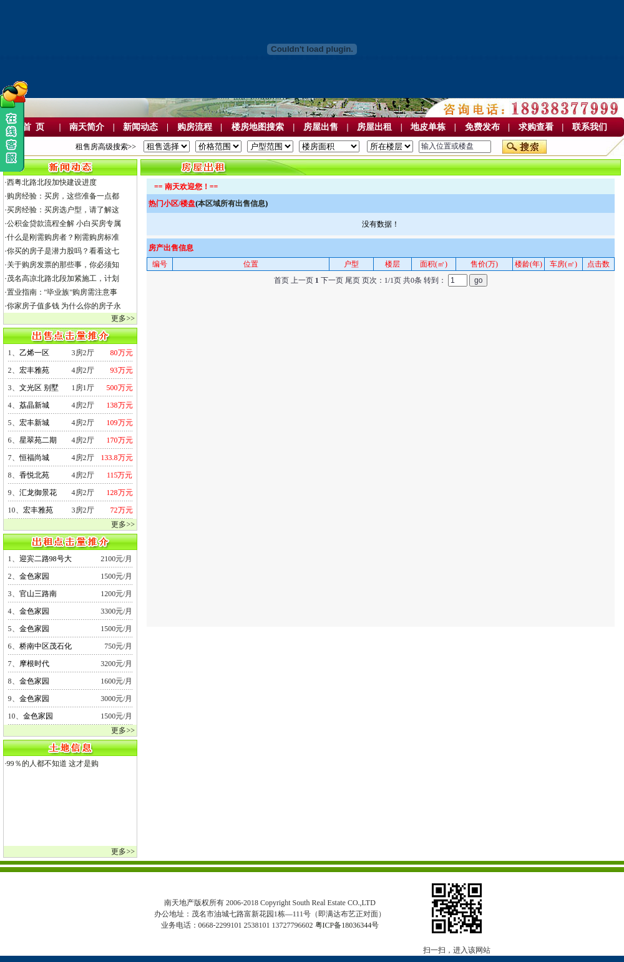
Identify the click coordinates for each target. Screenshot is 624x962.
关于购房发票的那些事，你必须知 (63, 264)
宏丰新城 (34, 422)
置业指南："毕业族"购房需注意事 (62, 292)
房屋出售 (320, 127)
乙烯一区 (34, 352)
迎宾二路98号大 (45, 558)
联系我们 (589, 127)
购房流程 (194, 127)
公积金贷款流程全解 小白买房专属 (64, 223)
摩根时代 (34, 663)
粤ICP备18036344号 (347, 925)
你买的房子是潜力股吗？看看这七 (63, 251)
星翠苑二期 (38, 440)
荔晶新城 (34, 405)
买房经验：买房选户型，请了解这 (63, 209)
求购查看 (536, 127)
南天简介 (86, 127)
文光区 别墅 (39, 387)
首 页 (33, 127)
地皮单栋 (428, 127)
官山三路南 (38, 593)
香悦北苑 (34, 475)
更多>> (123, 318)
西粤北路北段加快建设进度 (52, 182)
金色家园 (34, 576)
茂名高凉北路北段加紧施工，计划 (63, 278)
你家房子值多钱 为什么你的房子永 (64, 306)
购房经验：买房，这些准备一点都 (63, 196)
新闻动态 (140, 127)
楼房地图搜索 (258, 127)
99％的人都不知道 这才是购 (53, 763)
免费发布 (482, 127)
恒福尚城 (34, 457)
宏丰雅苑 (34, 370)
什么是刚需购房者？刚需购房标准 (63, 237)
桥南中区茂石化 (45, 646)
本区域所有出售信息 (231, 203)
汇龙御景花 (38, 492)
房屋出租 (374, 127)
